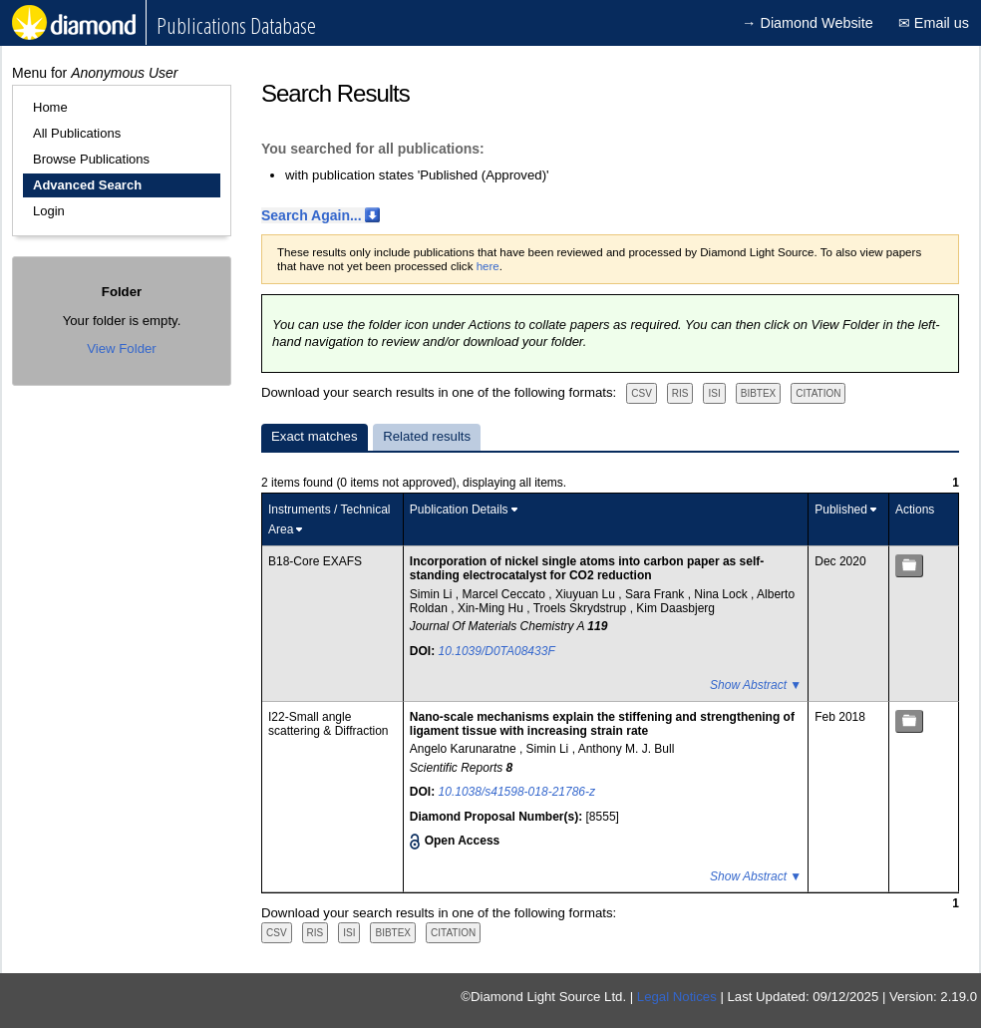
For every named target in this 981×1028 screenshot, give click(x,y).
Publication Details (459, 509)
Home (50, 107)
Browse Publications (91, 159)
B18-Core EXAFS (315, 561)
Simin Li (433, 594)
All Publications (77, 133)
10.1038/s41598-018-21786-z (517, 792)
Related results (427, 436)
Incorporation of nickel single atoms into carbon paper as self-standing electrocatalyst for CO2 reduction (587, 568)
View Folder (121, 348)
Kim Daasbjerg (675, 608)
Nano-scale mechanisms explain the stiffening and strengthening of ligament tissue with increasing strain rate (602, 724)
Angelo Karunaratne (464, 749)
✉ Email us (933, 23)
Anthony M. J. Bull (626, 749)
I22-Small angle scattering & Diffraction (328, 724)
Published (841, 509)
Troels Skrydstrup (581, 608)
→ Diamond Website (807, 23)
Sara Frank (656, 594)
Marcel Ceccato (506, 594)
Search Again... (311, 215)
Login (49, 210)
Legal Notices (677, 996)
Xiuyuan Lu (586, 594)
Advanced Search (87, 184)
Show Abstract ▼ (756, 685)
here (488, 266)
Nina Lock (722, 594)
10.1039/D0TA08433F (497, 651)
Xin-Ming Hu (492, 608)
